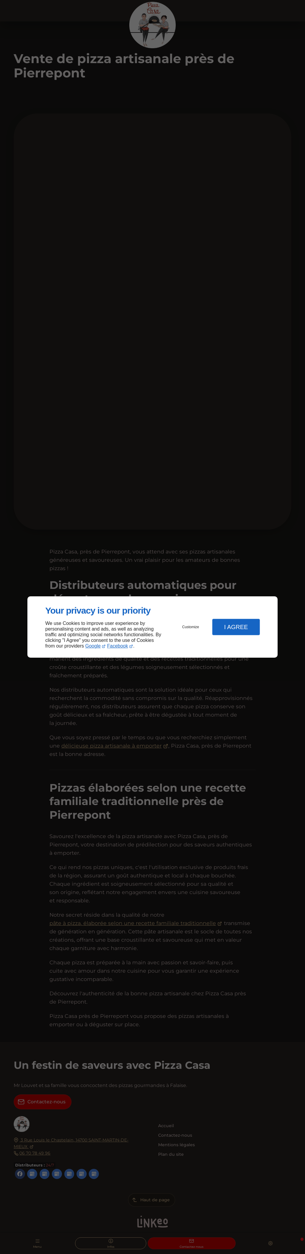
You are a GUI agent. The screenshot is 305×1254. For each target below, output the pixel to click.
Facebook (117, 645)
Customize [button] (190, 627)
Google (93, 645)
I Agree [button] (236, 627)
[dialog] (152, 627)
